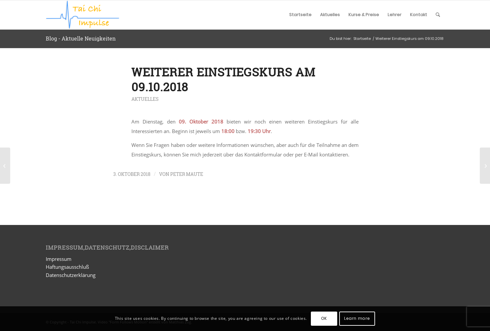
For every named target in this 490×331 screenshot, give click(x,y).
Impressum (58, 259)
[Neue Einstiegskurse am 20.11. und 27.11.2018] (485, 166)
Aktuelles (145, 99)
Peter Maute (186, 174)
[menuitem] (300, 14)
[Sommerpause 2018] (5, 166)
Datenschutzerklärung (70, 275)
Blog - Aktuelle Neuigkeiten (81, 38)
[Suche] (437, 14)
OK (324, 318)
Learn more (357, 318)
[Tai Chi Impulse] (83, 14)
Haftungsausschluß (67, 266)
